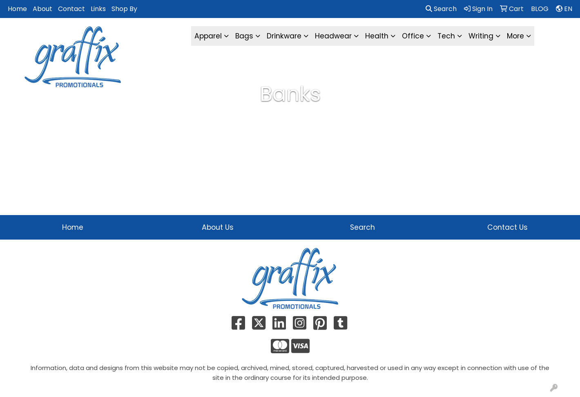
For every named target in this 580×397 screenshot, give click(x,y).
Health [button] (376, 36)
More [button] (515, 36)
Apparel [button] (208, 36)
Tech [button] (446, 36)
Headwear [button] (333, 36)
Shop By (124, 8)
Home (17, 8)
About (42, 8)
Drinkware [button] (284, 36)
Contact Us (507, 227)
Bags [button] (244, 36)
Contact (71, 8)
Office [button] (413, 36)
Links (98, 8)
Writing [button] (480, 36)
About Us (218, 227)
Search (441, 8)
